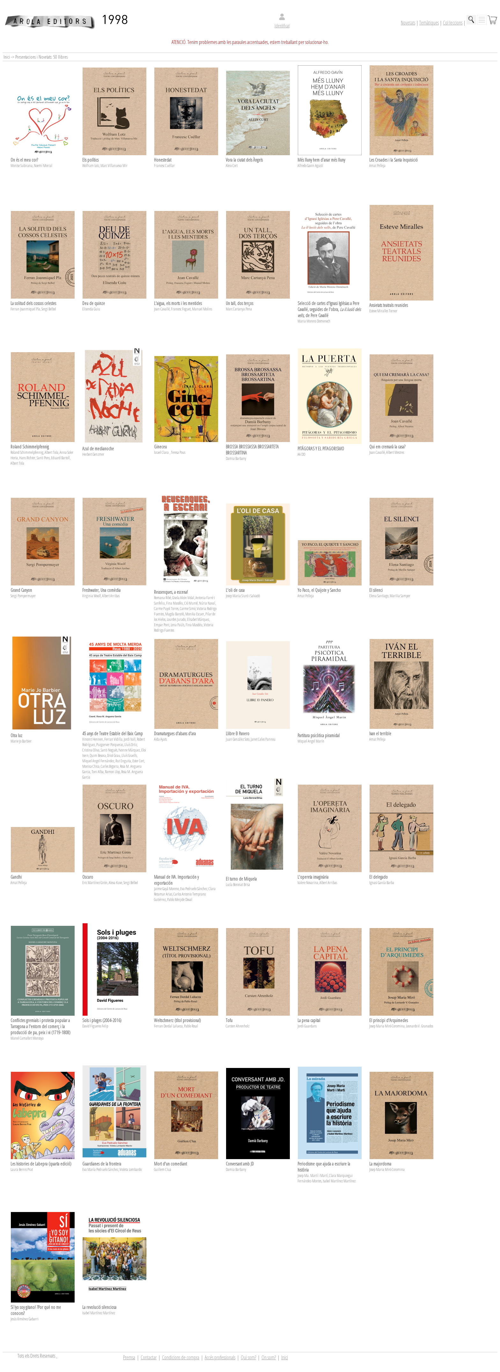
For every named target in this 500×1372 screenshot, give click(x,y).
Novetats (408, 22)
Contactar (149, 1357)
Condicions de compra (180, 1357)
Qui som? (248, 1357)
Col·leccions (452, 22)
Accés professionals (220, 1357)
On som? (268, 1357)
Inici (284, 1357)
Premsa (129, 1357)
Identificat (282, 26)
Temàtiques (429, 22)
